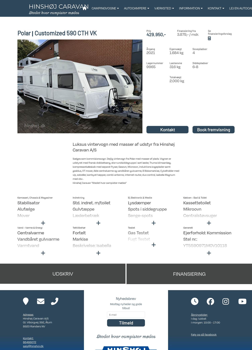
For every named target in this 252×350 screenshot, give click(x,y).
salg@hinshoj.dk (33, 346)
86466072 (29, 342)
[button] (105, 8)
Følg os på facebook (204, 334)
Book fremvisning (213, 129)
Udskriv (62, 274)
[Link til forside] (58, 9)
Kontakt (167, 129)
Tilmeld (126, 322)
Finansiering (189, 274)
